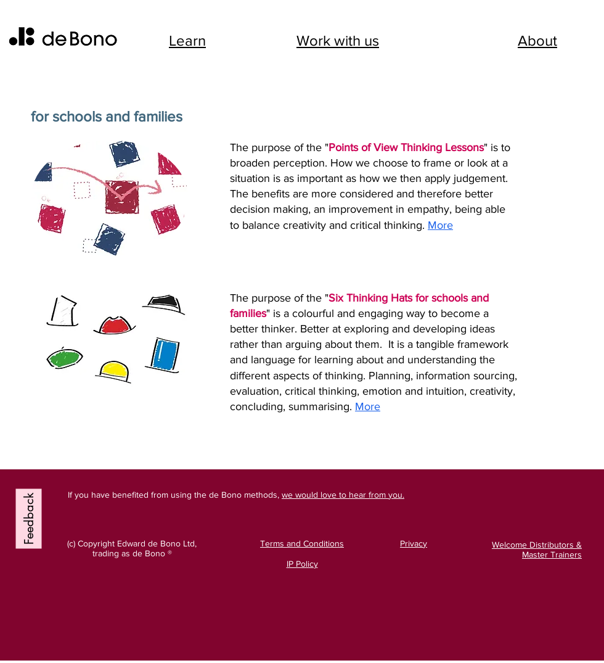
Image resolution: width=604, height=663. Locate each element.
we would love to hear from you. (343, 495)
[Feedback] (29, 518)
